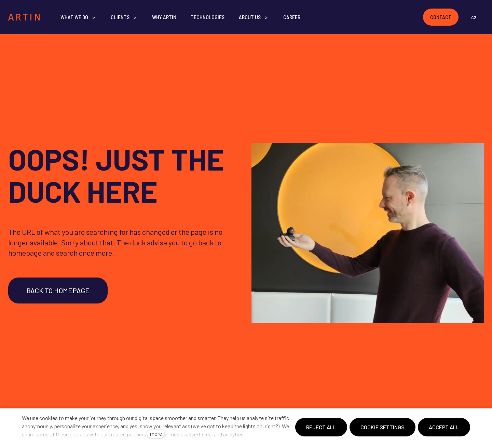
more (156, 433)
